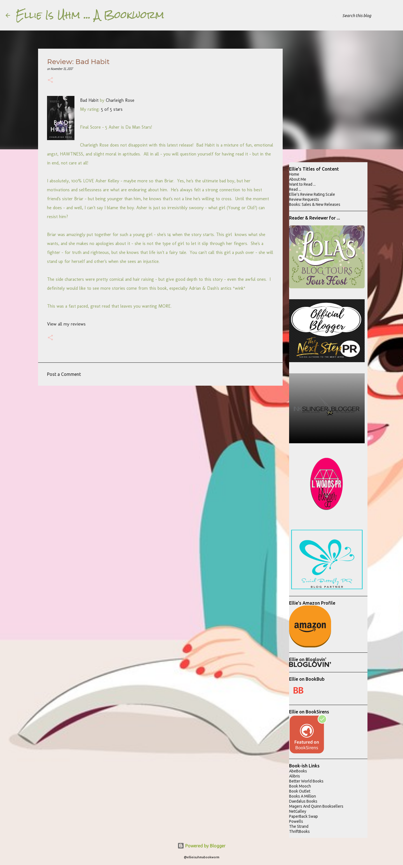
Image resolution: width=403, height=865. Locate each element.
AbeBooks (298, 771)
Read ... (295, 189)
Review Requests (304, 199)
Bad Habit (89, 100)
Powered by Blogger (201, 845)
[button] (50, 81)
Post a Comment (64, 374)
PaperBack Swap (303, 816)
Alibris (294, 776)
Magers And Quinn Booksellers (316, 806)
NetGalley (297, 811)
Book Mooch (300, 786)
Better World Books (306, 781)
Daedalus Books (303, 801)
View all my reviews (66, 324)
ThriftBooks (299, 831)
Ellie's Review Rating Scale (312, 194)
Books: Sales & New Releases (314, 204)
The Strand (298, 826)
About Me (297, 179)
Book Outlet (299, 791)
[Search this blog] (369, 15)
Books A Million (302, 796)
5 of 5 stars (112, 109)
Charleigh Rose (120, 100)
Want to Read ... (302, 184)
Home (294, 174)
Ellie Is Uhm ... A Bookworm (90, 15)
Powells (296, 821)
